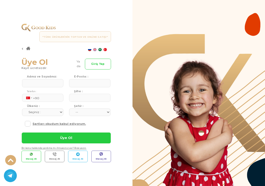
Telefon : (32, 91)
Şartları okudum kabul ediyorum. (59, 124)
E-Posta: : (81, 76)
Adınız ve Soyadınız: (42, 76)
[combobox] (27, 98)
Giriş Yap (98, 64)
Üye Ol (66, 138)
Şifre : (78, 91)
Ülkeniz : (33, 106)
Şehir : (78, 106)
